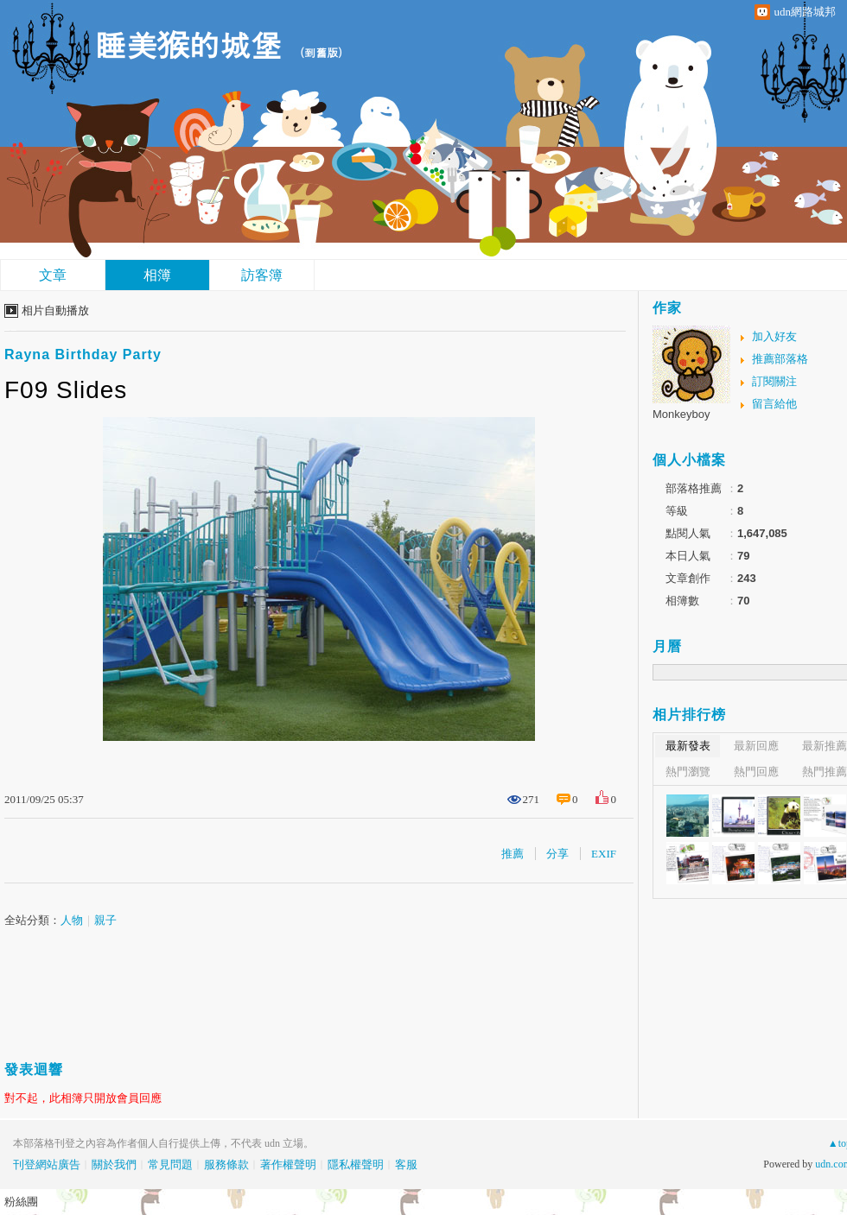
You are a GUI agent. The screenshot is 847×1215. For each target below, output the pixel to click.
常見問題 (170, 1164)
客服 (406, 1164)
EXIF (603, 853)
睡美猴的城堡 (188, 44)
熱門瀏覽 (688, 771)
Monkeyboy (681, 414)
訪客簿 (262, 275)
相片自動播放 (55, 310)
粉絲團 (21, 1201)
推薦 (512, 853)
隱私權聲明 (356, 1164)
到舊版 (321, 52)
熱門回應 (756, 771)
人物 (71, 920)
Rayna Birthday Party (83, 354)
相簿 (157, 275)
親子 (105, 920)
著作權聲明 (288, 1164)
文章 (53, 275)
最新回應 (756, 745)
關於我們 (114, 1164)
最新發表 (688, 745)
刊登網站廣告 (46, 1164)
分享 (557, 853)
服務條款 (226, 1164)
